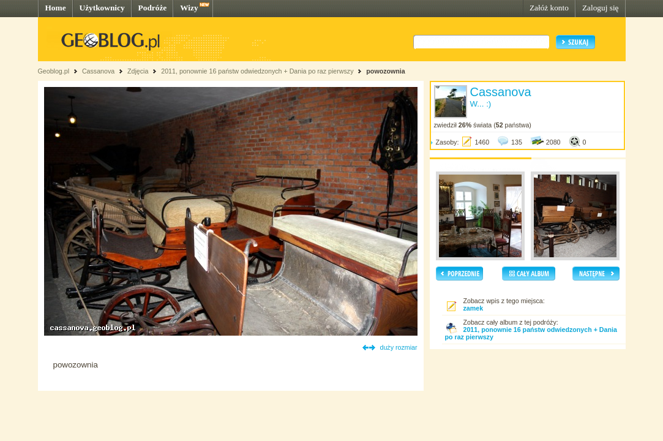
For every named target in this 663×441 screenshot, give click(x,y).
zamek (473, 308)
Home (55, 7)
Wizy (189, 7)
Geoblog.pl (54, 71)
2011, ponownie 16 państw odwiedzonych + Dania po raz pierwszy (257, 71)
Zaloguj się (600, 7)
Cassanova (98, 71)
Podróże (152, 7)
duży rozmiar (399, 347)
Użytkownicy (102, 7)
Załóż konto (549, 7)
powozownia (385, 71)
